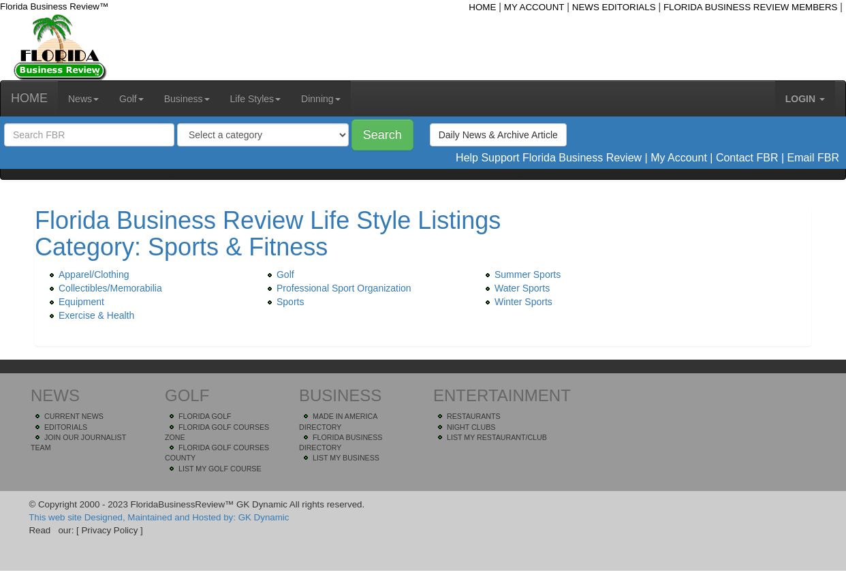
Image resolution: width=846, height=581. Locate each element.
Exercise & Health (89, 315)
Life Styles (255, 98)
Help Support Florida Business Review (549, 157)
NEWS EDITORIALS (614, 7)
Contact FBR (747, 157)
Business (187, 98)
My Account (679, 157)
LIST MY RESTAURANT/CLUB (497, 437)
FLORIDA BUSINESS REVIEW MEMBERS (750, 7)
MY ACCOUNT (534, 7)
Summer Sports (521, 274)
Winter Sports (516, 301)
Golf (131, 98)
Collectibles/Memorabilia (103, 288)
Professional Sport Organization (337, 288)
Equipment (74, 301)
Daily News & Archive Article (498, 134)
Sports (283, 301)
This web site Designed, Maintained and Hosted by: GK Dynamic (159, 517)
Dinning (320, 98)
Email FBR (813, 157)
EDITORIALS (65, 427)
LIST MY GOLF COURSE (220, 469)
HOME (482, 7)
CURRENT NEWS (74, 416)
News (83, 98)
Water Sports (515, 288)
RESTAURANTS (474, 416)
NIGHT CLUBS (471, 427)
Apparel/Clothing (87, 274)
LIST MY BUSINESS (346, 458)
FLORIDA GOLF (205, 416)
